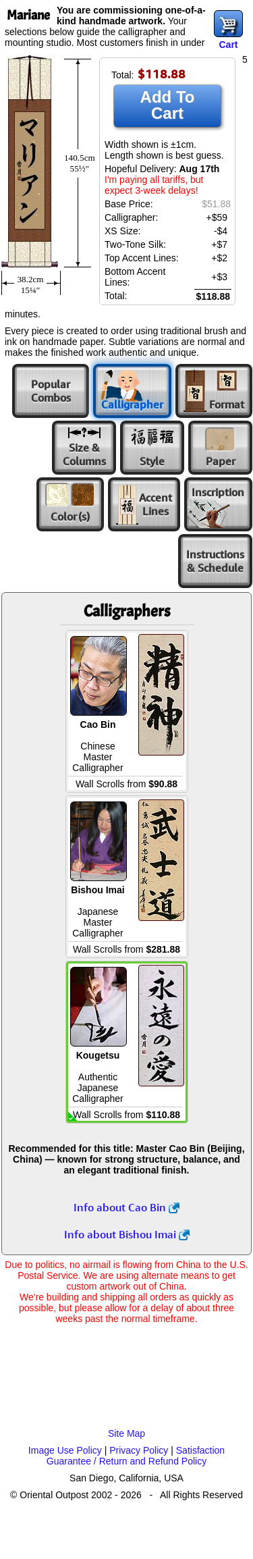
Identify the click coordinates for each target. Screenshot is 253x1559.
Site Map (126, 1433)
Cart (228, 44)
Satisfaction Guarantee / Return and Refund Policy (136, 1455)
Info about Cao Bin (126, 1207)
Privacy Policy (138, 1450)
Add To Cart (167, 105)
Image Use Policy (65, 1450)
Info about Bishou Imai (127, 1234)
